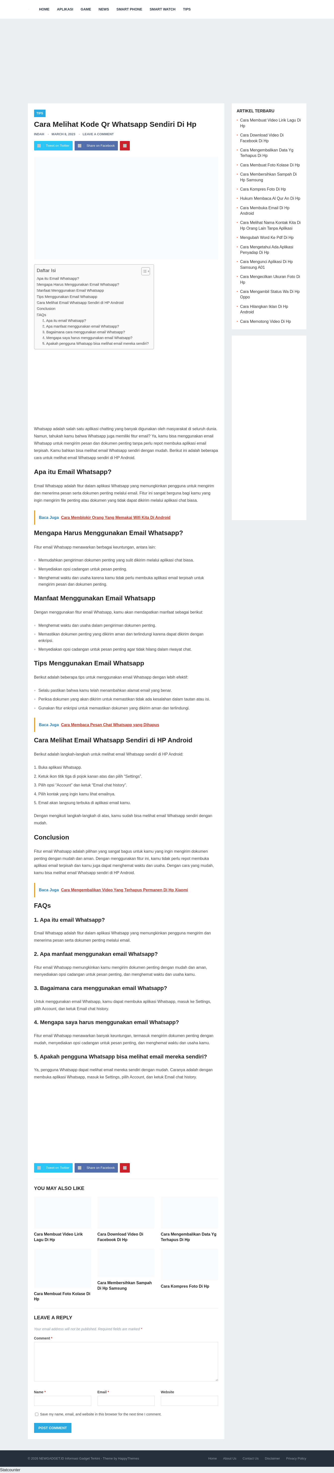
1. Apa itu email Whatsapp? (64, 321)
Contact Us (251, 1458)
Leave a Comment (98, 134)
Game (86, 9)
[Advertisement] (167, 57)
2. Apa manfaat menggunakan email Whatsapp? (80, 326)
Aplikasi (65, 9)
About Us (229, 1458)
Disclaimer (272, 1458)
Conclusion (46, 308)
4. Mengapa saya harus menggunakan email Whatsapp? (87, 338)
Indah (39, 134)
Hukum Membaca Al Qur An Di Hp (270, 198)
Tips (187, 9)
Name (40, 1392)
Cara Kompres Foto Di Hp (185, 1286)
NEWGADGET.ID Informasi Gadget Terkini (69, 1458)
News (103, 9)
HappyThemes (128, 1458)
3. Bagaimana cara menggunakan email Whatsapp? (83, 332)
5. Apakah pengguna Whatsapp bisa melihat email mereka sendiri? (95, 344)
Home (44, 9)
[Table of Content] (145, 271)
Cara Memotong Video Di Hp (265, 321)
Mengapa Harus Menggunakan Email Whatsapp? (78, 284)
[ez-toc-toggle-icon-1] (143, 271)
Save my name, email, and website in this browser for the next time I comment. (101, 1414)
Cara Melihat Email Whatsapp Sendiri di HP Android (80, 302)
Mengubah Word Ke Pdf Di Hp (267, 237)
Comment (43, 1338)
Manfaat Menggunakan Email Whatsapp (70, 290)
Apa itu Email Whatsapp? (58, 278)
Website (167, 1392)
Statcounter (10, 1470)
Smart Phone (129, 9)
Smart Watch (163, 9)
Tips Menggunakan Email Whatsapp (67, 296)
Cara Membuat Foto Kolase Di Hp (270, 165)
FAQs (41, 315)
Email (103, 1392)
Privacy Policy (296, 1458)
